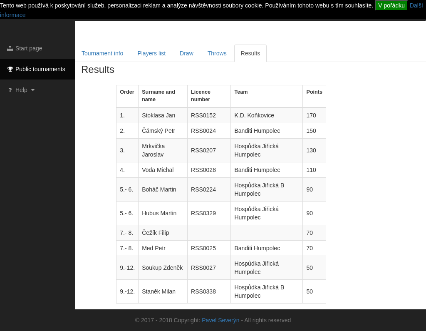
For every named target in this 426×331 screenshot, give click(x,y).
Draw (186, 53)
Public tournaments (35, 69)
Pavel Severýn (220, 320)
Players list (151, 53)
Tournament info (102, 53)
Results (250, 53)
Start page (24, 48)
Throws (217, 53)
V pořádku (391, 5)
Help (21, 90)
